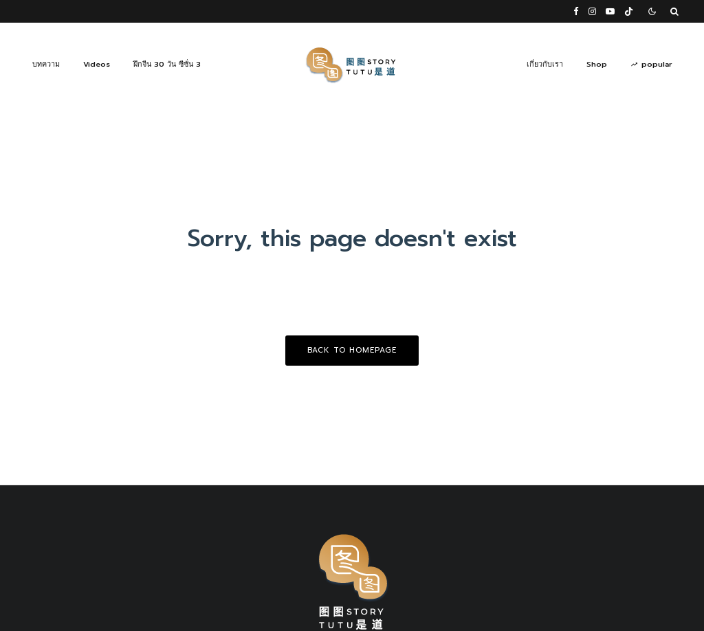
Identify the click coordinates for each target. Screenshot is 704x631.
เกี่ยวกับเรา (545, 64)
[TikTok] (628, 11)
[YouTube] (610, 11)
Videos (96, 64)
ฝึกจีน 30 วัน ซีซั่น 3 (167, 64)
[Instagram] (592, 11)
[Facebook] (576, 11)
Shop (596, 64)
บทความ (46, 64)
